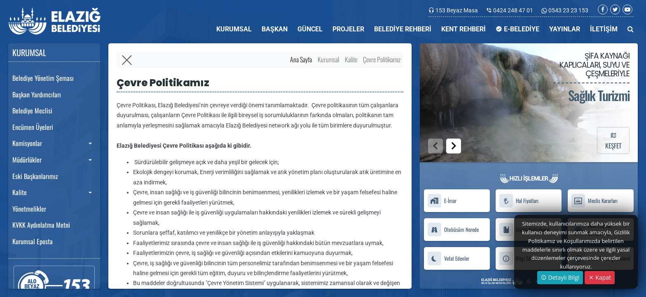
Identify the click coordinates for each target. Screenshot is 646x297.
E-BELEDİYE (517, 29)
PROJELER (348, 29)
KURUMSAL (234, 29)
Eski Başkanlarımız (35, 176)
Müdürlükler (27, 160)
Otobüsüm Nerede (453, 229)
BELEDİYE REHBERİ (402, 29)
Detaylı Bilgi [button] (560, 277)
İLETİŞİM (604, 29)
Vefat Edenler (448, 258)
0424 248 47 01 (513, 10)
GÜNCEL (310, 29)
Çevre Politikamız (381, 59)
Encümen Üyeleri (32, 127)
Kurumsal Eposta (32, 241)
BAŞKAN (275, 29)
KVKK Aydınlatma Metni (41, 225)
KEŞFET (613, 140)
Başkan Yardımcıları (36, 94)
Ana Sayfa (301, 59)
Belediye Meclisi (32, 111)
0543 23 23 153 (567, 10)
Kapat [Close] (599, 277)
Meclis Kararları (594, 200)
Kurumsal (328, 59)
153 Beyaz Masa (456, 10)
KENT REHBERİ (463, 29)
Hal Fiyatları (518, 200)
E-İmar (441, 200)
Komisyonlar (27, 143)
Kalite (19, 192)
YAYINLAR (564, 29)
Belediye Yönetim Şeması (43, 78)
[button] (453, 146)
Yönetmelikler (29, 209)
